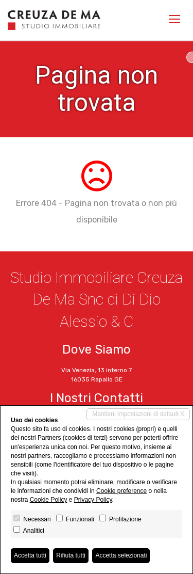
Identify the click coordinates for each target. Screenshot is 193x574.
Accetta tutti (30, 555)
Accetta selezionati (121, 555)
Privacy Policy (93, 499)
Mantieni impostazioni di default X (138, 414)
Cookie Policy (48, 499)
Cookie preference (121, 491)
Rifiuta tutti (70, 555)
